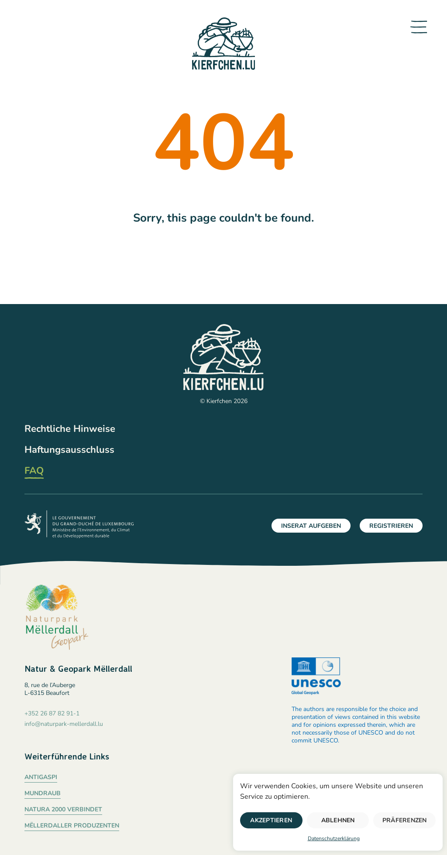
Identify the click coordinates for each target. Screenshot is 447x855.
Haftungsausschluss (69, 449)
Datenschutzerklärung (334, 838)
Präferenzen (404, 820)
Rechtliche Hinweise (69, 428)
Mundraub (42, 793)
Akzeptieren (271, 820)
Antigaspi (40, 777)
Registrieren (391, 526)
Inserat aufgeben (311, 526)
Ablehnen (338, 820)
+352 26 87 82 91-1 (51, 714)
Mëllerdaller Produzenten (71, 825)
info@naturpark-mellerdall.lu (63, 724)
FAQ (34, 470)
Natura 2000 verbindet (63, 809)
